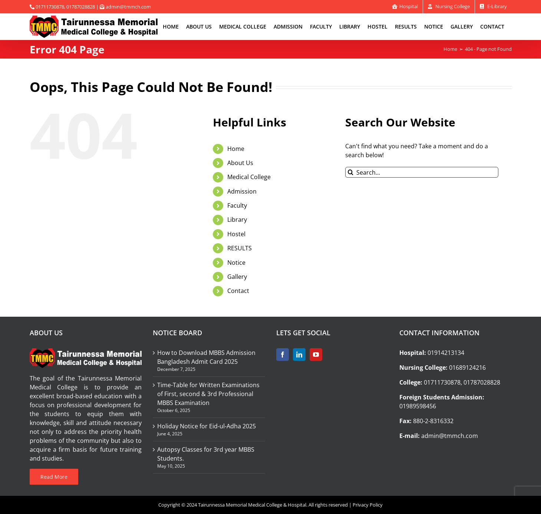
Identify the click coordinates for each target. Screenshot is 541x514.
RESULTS (239, 248)
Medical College (249, 177)
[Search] (350, 172)
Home (235, 149)
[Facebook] (282, 354)
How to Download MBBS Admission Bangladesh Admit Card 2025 (206, 357)
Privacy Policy (368, 504)
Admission (242, 191)
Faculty (237, 205)
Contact (238, 291)
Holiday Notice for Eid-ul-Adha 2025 (206, 426)
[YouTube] (316, 354)
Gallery (237, 277)
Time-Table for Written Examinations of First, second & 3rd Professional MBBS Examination (208, 394)
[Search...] (421, 172)
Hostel (236, 234)
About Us (240, 163)
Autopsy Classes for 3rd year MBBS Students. (205, 453)
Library (237, 219)
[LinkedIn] (299, 354)
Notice (236, 262)
